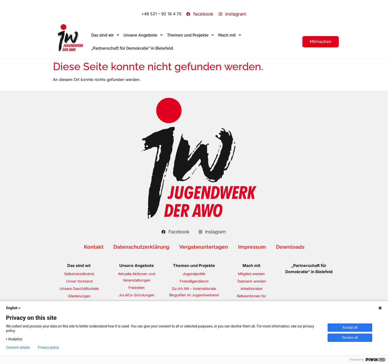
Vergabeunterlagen (203, 247)
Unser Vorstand (79, 281)
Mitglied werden (251, 274)
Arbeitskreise (251, 288)
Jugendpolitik (194, 274)
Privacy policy (48, 347)
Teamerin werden (251, 281)
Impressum (252, 247)
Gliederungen (79, 296)
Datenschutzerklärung (141, 247)
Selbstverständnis (79, 274)
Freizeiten (136, 287)
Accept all (350, 327)
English (14, 308)
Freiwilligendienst (194, 281)
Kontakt (93, 247)
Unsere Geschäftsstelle (79, 288)
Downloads (290, 247)
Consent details (18, 347)
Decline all (350, 338)
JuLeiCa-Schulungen (136, 295)
